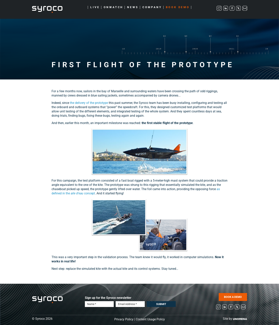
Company (152, 7)
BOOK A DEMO (233, 296)
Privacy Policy (123, 319)
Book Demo (178, 7)
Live (95, 7)
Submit (161, 304)
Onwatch (113, 7)
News (132, 7)
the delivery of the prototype (89, 103)
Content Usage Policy (150, 319)
